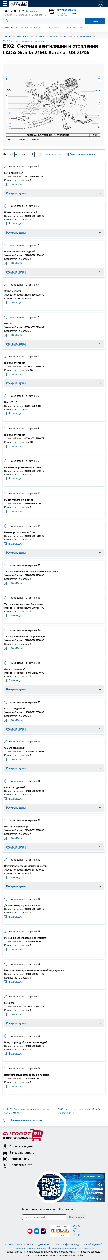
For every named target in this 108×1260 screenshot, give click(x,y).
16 (99, 79)
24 (99, 127)
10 (10, 113)
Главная (7, 36)
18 (96, 91)
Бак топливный (24, 27)
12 (10, 124)
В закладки (13, 184)
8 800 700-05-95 (17, 1138)
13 (10, 126)
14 (10, 128)
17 (99, 91)
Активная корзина (67, 10)
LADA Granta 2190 (82, 36)
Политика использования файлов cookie (72, 1248)
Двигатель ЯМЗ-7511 (84, 27)
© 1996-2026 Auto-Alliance (19, 1244)
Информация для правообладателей (82, 1244)
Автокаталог (23, 36)
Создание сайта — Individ (48, 1244)
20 (99, 105)
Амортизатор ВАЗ (61, 27)
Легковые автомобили (46, 36)
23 (99, 123)
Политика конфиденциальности (31, 1248)
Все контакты (33, 11)
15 (99, 76)
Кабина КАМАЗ (42, 27)
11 (10, 118)
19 (99, 102)
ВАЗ (66, 36)
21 (99, 115)
